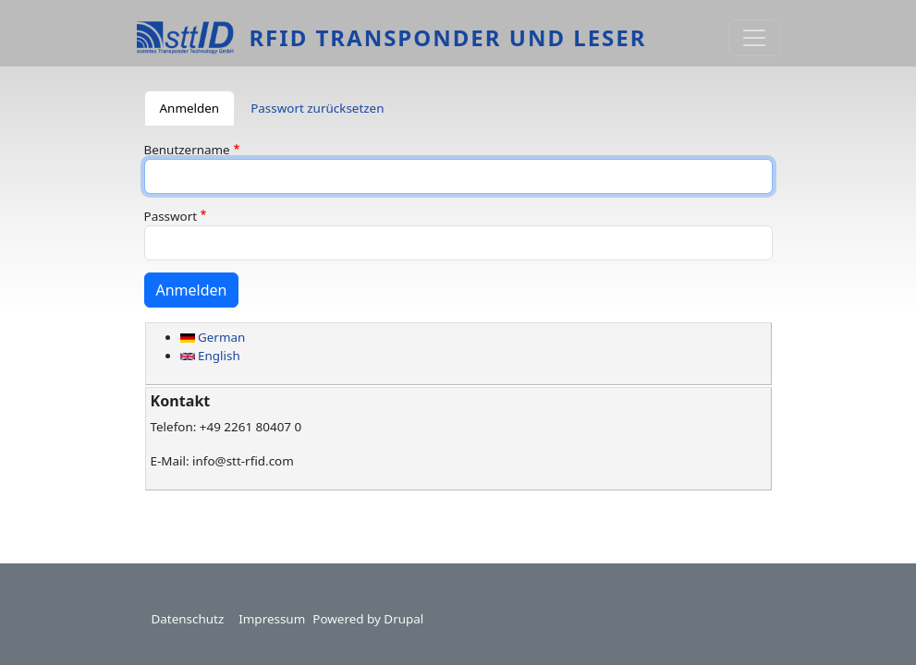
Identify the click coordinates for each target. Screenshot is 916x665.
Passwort (171, 216)
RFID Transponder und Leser (447, 37)
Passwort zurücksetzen (317, 108)
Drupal (403, 619)
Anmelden (190, 108)
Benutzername (187, 149)
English (210, 355)
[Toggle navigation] (754, 37)
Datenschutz (188, 619)
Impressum (271, 619)
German (213, 337)
